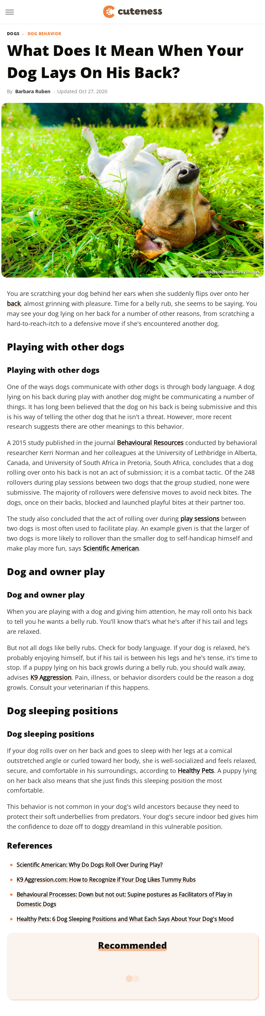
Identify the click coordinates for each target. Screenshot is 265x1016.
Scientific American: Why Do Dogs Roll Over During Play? (90, 865)
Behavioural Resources (150, 442)
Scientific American (111, 548)
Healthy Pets (196, 770)
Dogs (13, 34)
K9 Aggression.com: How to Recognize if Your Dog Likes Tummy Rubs (106, 879)
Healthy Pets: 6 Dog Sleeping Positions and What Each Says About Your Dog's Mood (125, 919)
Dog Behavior (44, 34)
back (13, 303)
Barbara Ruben (32, 91)
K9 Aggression (50, 677)
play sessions (199, 518)
